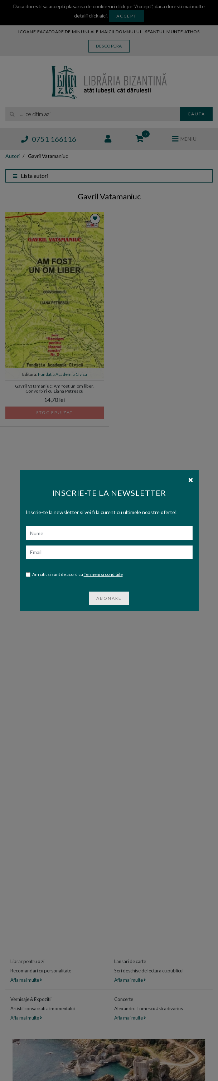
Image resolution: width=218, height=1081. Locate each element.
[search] (92, 114)
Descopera (109, 46)
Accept (126, 16)
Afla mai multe (26, 980)
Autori (12, 156)
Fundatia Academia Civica (62, 374)
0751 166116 (48, 139)
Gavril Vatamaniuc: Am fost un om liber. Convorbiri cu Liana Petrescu (54, 389)
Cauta (196, 113)
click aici (98, 16)
